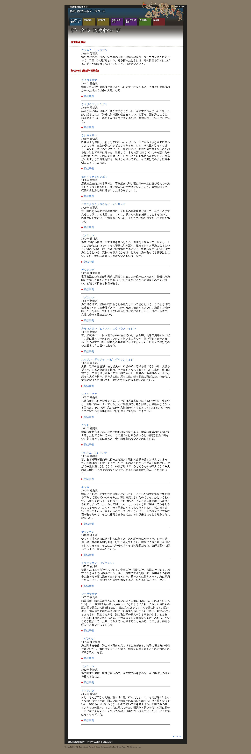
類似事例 (88, 96)
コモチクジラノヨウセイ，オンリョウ (103, 204)
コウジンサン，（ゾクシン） (98, 563)
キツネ (85, 487)
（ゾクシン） (89, 235)
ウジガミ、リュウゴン (94, 50)
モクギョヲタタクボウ (94, 176)
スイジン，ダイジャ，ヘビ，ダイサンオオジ (107, 359)
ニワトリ (86, 425)
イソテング (87, 690)
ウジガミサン (89, 135)
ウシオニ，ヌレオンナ (94, 452)
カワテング (87, 269)
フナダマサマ (89, 594)
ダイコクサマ (89, 80)
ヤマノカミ (87, 531)
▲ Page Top (176, 736)
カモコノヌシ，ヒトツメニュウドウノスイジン (108, 328)
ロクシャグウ (89, 394)
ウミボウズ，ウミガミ (94, 104)
